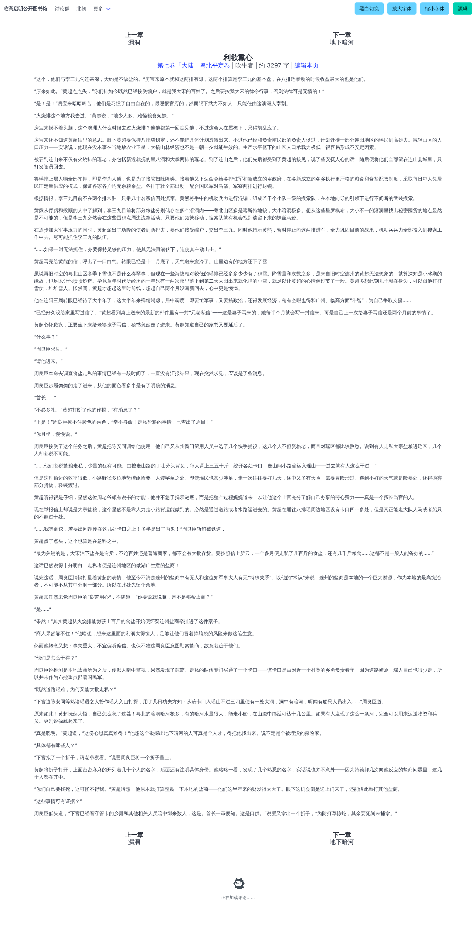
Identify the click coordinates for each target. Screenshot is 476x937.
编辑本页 (306, 65)
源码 (462, 8)
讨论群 (62, 8)
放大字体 (402, 8)
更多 (98, 8)
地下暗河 (342, 42)
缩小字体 (434, 8)
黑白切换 (369, 8)
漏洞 (134, 42)
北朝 (81, 8)
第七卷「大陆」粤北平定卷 (193, 65)
